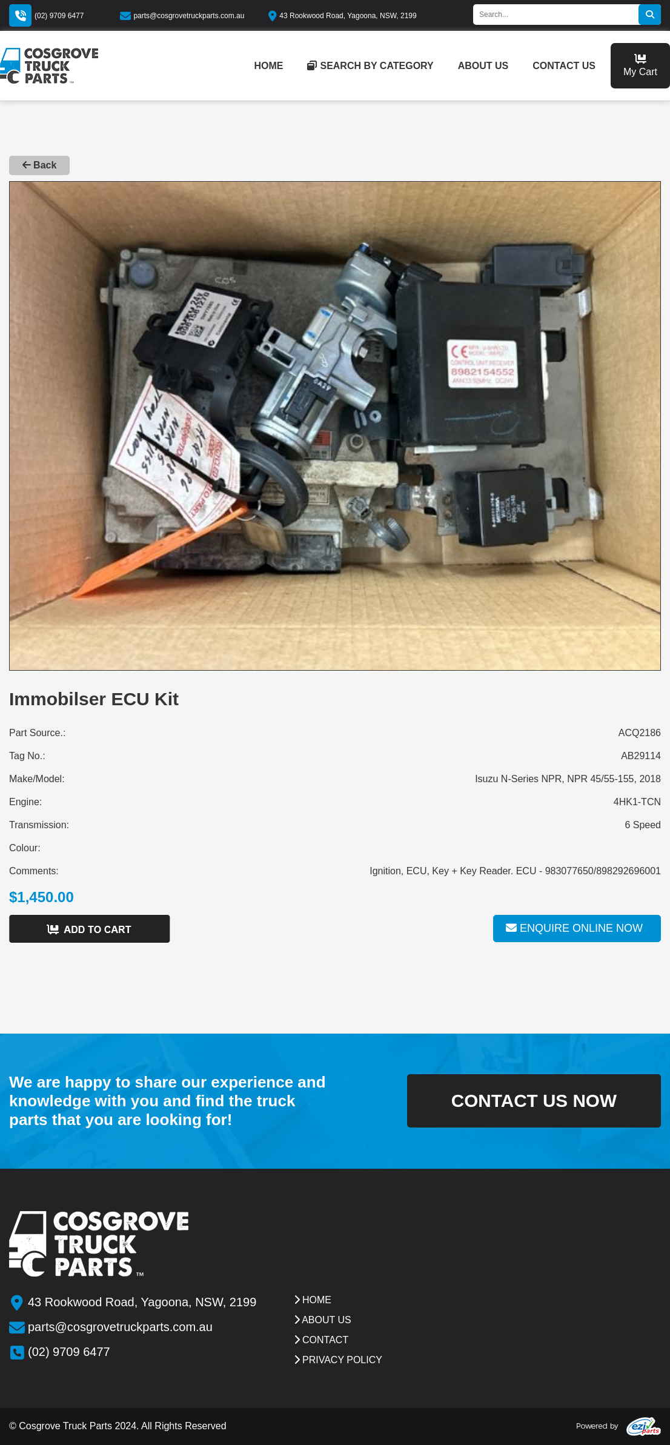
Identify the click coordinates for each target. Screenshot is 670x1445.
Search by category (370, 66)
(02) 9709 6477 (59, 16)
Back (39, 165)
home (268, 66)
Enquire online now (574, 928)
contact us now (532, 1101)
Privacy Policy (338, 1360)
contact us (563, 66)
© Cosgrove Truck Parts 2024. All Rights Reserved (118, 1426)
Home (312, 1300)
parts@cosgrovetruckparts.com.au (182, 15)
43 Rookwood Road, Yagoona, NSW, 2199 (342, 15)
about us (483, 66)
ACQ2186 (640, 733)
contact (321, 1340)
